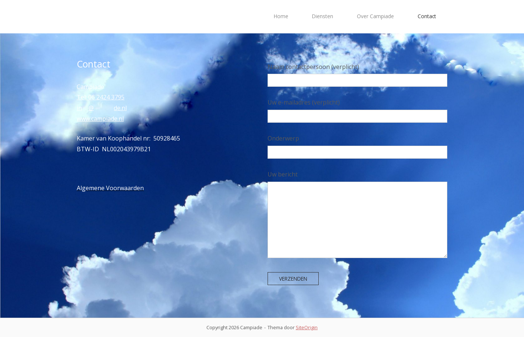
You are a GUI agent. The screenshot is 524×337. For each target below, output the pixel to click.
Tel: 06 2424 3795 (101, 97)
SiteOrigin (307, 327)
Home (281, 16)
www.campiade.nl (100, 119)
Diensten (322, 16)
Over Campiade (375, 16)
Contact (427, 16)
